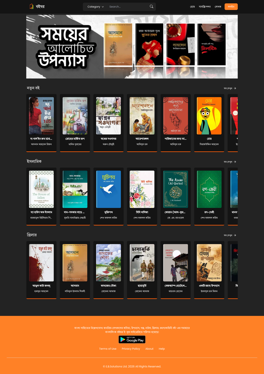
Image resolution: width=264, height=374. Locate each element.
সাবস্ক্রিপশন (205, 7)
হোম (192, 7)
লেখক (218, 7)
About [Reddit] (149, 349)
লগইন (231, 7)
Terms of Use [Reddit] (108, 349)
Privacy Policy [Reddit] (131, 349)
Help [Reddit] (162, 349)
